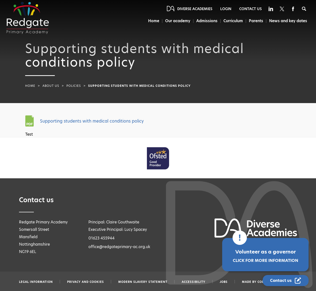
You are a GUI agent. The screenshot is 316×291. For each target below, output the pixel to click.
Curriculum (233, 20)
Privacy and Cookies (85, 282)
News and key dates (288, 20)
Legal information (36, 282)
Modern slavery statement (142, 282)
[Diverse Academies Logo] (27, 18)
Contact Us (250, 8)
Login (225, 8)
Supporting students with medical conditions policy (92, 121)
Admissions (206, 20)
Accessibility (193, 282)
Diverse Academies (194, 8)
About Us (50, 86)
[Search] (304, 8)
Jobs (224, 282)
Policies (73, 86)
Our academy (177, 20)
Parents (256, 20)
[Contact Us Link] (286, 280)
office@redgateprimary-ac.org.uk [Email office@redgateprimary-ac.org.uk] (119, 246)
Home (153, 20)
